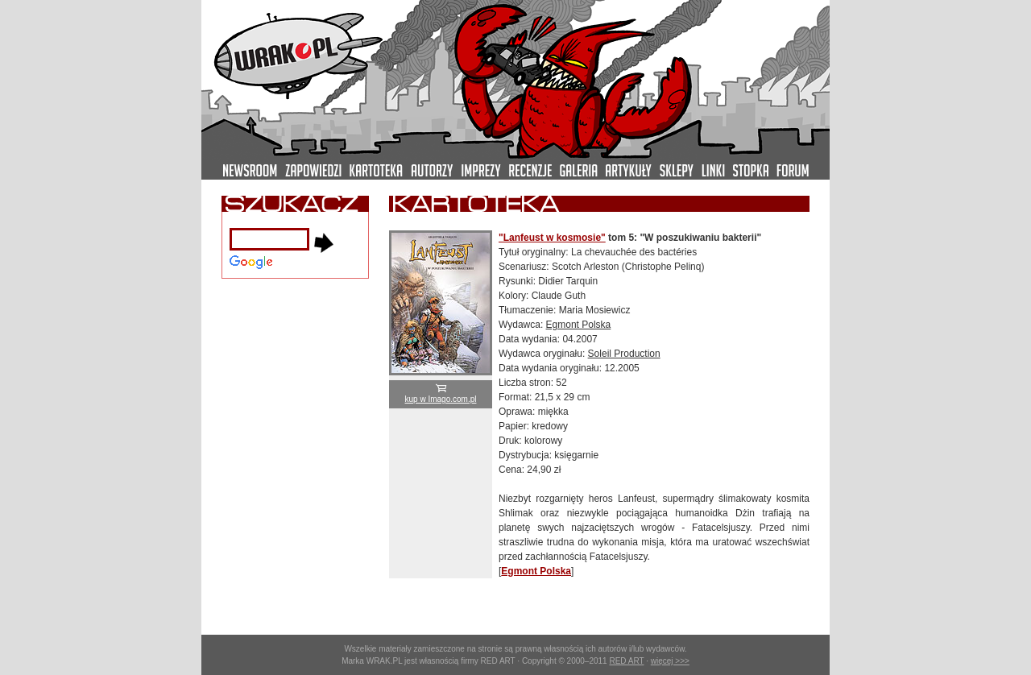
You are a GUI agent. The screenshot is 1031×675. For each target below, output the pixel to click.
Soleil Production (624, 353)
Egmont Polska (578, 324)
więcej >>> (670, 660)
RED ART (626, 660)
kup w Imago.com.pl (441, 395)
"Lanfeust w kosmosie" (552, 237)
